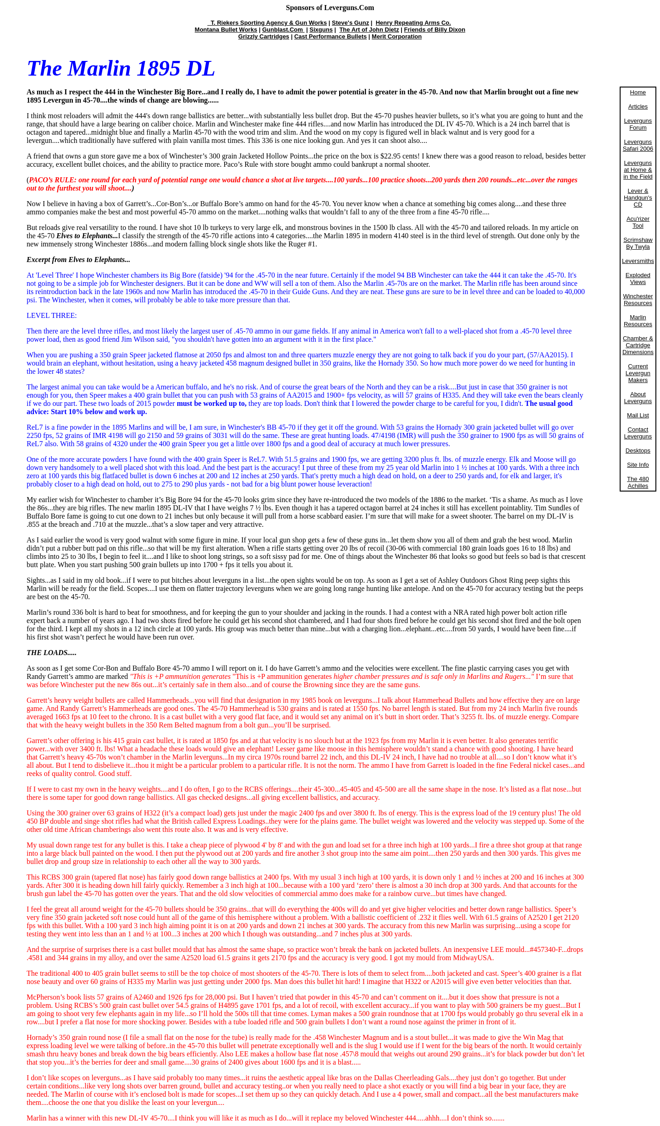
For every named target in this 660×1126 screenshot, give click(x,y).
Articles (638, 106)
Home (638, 92)
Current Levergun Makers (638, 373)
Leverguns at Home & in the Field (638, 169)
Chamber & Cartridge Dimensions (638, 345)
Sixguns (321, 29)
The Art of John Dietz (369, 29)
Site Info (638, 464)
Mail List (638, 415)
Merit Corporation (397, 36)
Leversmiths (638, 260)
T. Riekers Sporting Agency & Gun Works (267, 22)
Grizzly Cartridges (263, 36)
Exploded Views (638, 278)
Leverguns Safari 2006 (638, 145)
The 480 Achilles (638, 482)
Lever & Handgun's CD (638, 197)
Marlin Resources (638, 321)
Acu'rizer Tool (638, 222)
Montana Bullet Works (226, 29)
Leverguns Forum (638, 124)
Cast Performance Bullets (330, 36)
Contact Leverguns (638, 433)
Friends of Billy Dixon (435, 29)
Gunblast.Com (283, 29)
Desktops (638, 450)
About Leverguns (638, 397)
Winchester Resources (638, 299)
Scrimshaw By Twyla (638, 243)
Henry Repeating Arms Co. (413, 22)
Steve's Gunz (350, 22)
